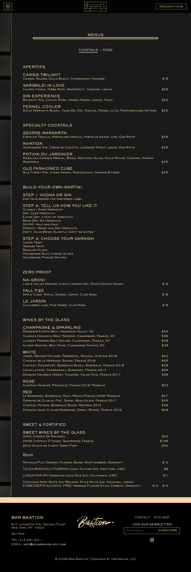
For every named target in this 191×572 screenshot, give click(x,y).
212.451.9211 (30, 540)
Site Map (161, 517)
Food (107, 50)
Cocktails (88, 50)
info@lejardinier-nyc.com (44, 544)
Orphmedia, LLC (123, 559)
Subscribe (168, 530)
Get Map (17, 534)
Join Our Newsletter (152, 524)
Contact (142, 517)
